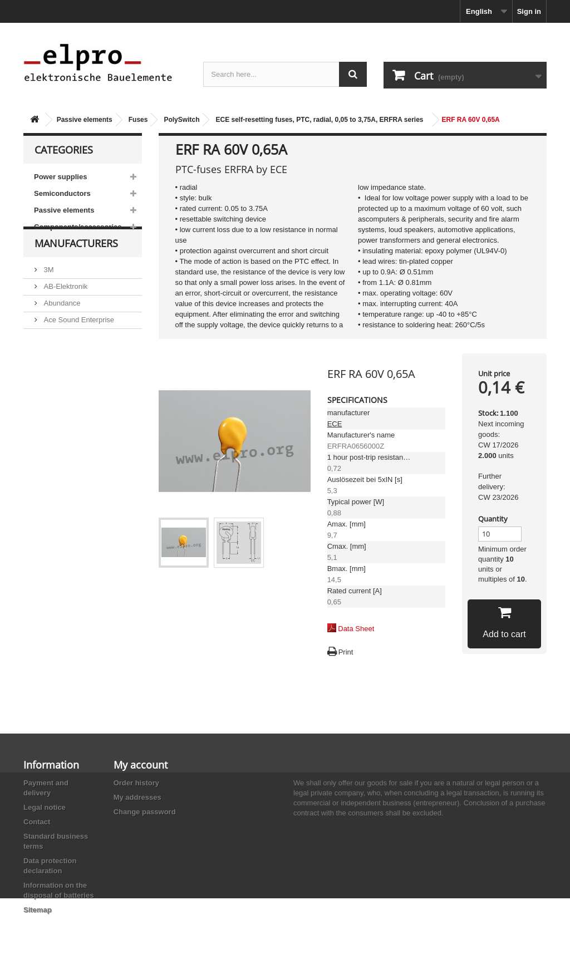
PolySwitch (181, 120)
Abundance (61, 323)
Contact (36, 822)
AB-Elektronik (64, 307)
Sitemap (37, 910)
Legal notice (44, 807)
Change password (145, 812)
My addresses (137, 797)
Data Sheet (356, 628)
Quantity (493, 519)
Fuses (138, 120)
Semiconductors (62, 193)
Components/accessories (78, 227)
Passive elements (84, 120)
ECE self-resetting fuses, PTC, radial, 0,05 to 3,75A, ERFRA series (319, 120)
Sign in (529, 11)
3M (48, 290)
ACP (50, 357)
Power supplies (60, 177)
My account (141, 764)
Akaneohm (60, 390)
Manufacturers (76, 268)
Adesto (54, 374)
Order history (136, 783)
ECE (334, 424)
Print (345, 652)
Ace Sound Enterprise (78, 340)
